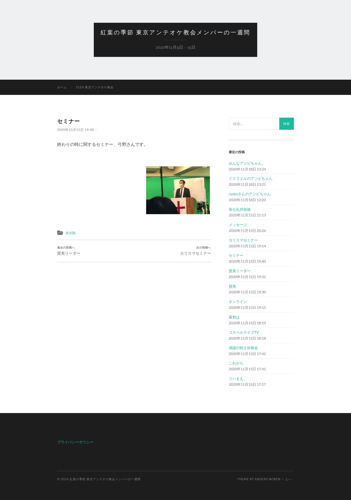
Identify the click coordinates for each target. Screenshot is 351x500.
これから (236, 363)
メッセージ (238, 224)
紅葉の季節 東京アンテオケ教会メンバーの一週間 (175, 32)
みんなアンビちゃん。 (247, 163)
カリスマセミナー (195, 251)
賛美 (232, 286)
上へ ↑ (289, 479)
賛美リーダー (68, 251)
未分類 (70, 233)
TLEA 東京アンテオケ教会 (95, 87)
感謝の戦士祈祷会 (243, 347)
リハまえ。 (238, 378)
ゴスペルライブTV (244, 332)
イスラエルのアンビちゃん (250, 178)
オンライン (238, 301)
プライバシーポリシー (75, 442)
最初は (234, 317)
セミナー (236, 255)
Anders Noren (267, 479)
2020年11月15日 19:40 (75, 130)
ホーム (62, 87)
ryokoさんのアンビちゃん (250, 194)
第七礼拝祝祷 (240, 209)
